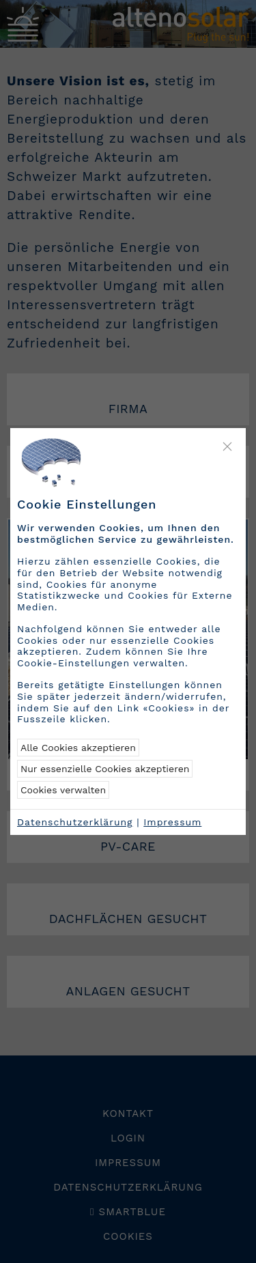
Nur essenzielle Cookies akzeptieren (104, 768)
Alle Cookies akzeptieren (78, 747)
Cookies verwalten (63, 789)
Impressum (172, 822)
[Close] (227, 446)
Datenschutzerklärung (75, 822)
